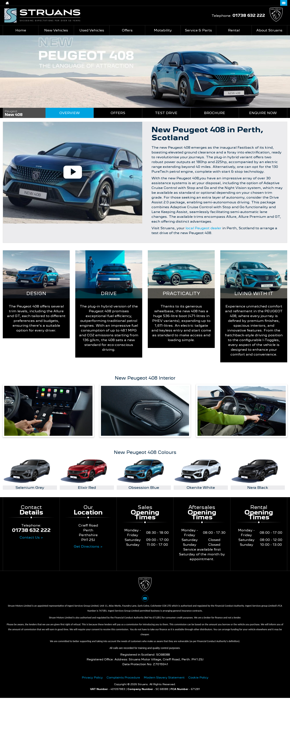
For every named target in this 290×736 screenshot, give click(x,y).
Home (20, 30)
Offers (118, 113)
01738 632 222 (260, 2)
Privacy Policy (92, 677)
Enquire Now (263, 113)
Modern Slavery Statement (164, 677)
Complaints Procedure (123, 677)
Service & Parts (198, 30)
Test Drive (166, 113)
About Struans (269, 30)
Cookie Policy (198, 677)
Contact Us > (31, 537)
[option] (30, 474)
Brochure (214, 113)
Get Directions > (88, 546)
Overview (69, 113)
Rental (234, 30)
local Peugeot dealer (203, 228)
